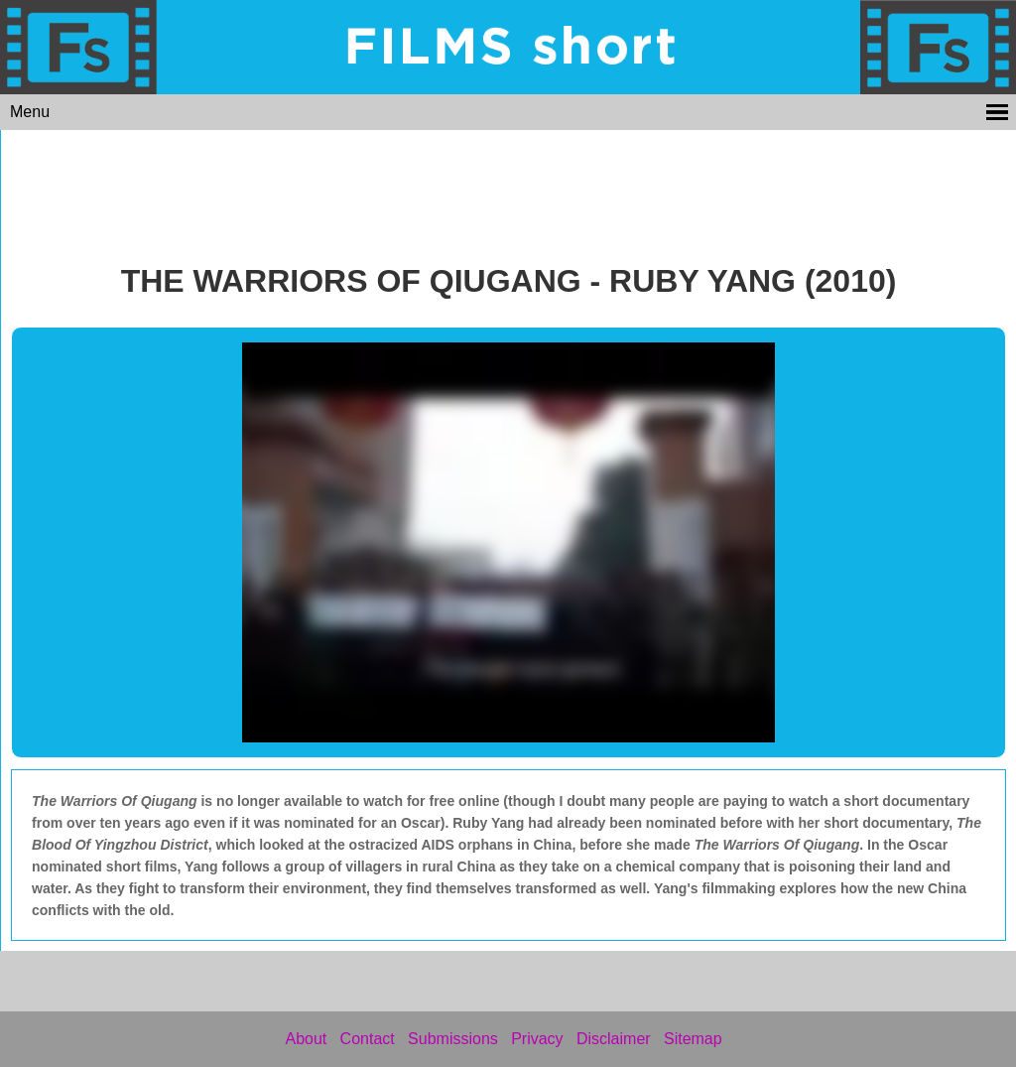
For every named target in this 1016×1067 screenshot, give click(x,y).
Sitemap (693, 1038)
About (305, 1038)
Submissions (453, 1038)
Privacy (537, 1038)
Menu (30, 111)
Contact (367, 1038)
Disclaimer (613, 1038)
